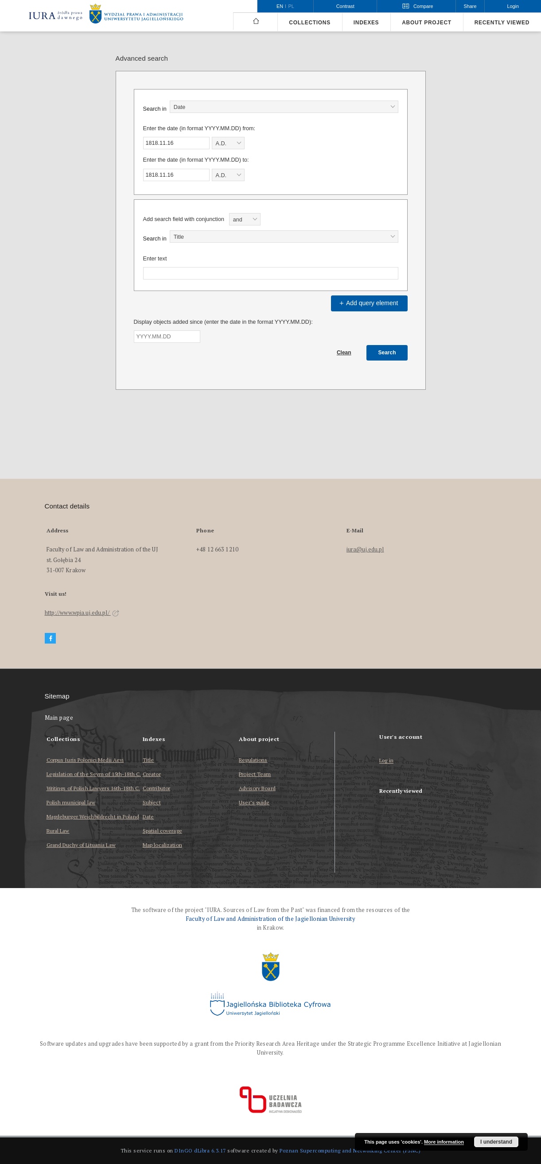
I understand (496, 1142)
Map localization (162, 845)
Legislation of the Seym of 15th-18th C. (94, 774)
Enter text (155, 259)
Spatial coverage (162, 830)
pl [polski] (291, 6)
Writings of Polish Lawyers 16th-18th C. (93, 788)
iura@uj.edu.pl (365, 549)
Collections (309, 22)
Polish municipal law (71, 802)
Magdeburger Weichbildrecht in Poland (93, 816)
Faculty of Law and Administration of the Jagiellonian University (270, 919)
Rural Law (58, 830)
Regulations (253, 760)
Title (148, 760)
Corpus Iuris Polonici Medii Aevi (85, 760)
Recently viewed (502, 22)
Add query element (368, 303)
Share (470, 6)
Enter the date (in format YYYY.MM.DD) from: (199, 128)
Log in (386, 761)
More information (444, 1142)
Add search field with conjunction (183, 219)
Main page (59, 718)
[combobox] (284, 107)
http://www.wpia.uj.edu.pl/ (82, 613)
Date (148, 816)
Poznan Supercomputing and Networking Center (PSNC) (350, 1150)
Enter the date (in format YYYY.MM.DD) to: (196, 160)
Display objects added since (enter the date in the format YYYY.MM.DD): (223, 322)
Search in (155, 109)
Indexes (366, 22)
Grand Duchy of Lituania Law (81, 845)
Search (387, 352)
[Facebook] (50, 638)
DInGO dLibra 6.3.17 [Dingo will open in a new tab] (200, 1150)
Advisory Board (257, 788)
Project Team (255, 774)
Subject (152, 802)
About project (426, 22)
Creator (152, 774)
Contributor (156, 788)
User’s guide (254, 802)
